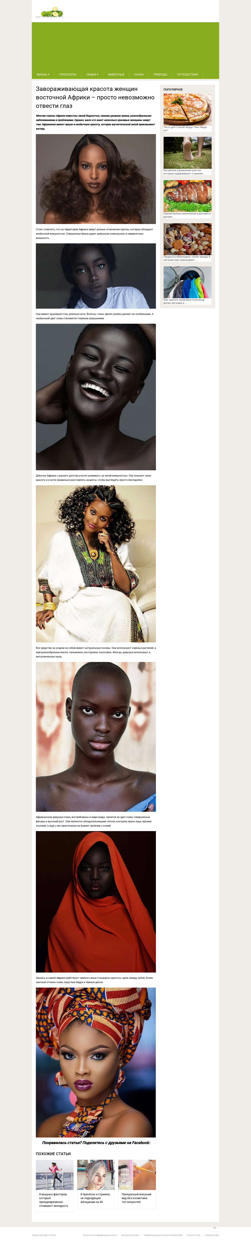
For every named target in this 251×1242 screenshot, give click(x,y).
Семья (91, 74)
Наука (139, 74)
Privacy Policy (193, 1235)
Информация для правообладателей (163, 1235)
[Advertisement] (125, 46)
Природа (160, 74)
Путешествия (187, 74)
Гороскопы (68, 74)
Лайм (35, 1235)
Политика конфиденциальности (100, 1235)
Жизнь (42, 74)
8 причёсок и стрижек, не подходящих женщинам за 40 (95, 1198)
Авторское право (130, 1235)
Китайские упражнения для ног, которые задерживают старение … (184, 172)
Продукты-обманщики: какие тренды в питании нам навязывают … (187, 258)
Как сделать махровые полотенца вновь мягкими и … (184, 301)
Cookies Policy (212, 1235)
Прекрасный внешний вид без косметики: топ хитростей (136, 1198)
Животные (116, 74)
